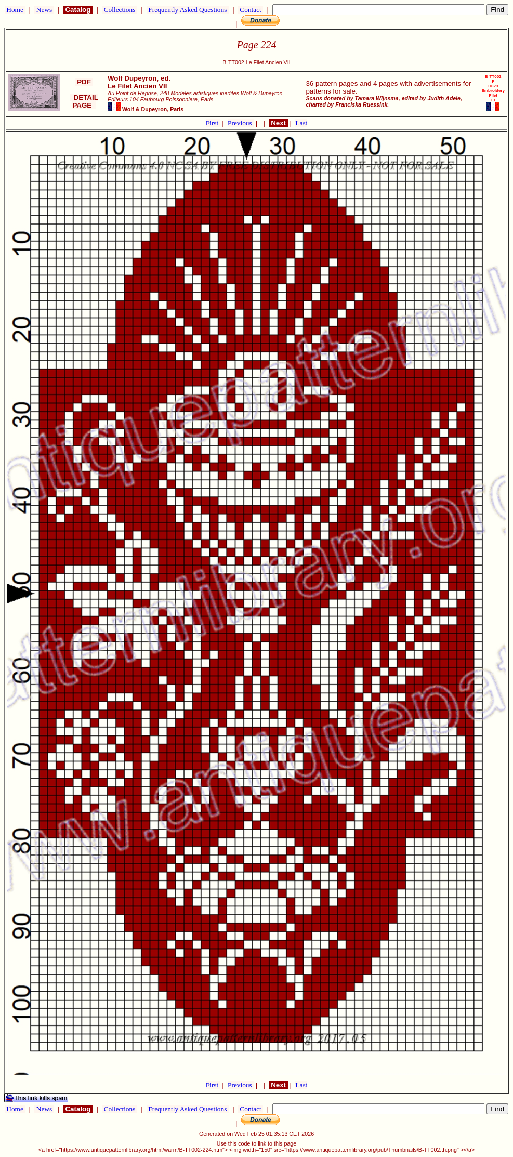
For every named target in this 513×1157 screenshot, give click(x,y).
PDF (84, 82)
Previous (241, 123)
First (213, 123)
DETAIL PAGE (84, 101)
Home (15, 10)
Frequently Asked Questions (188, 10)
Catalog (78, 10)
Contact (250, 10)
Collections (119, 10)
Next (278, 123)
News (44, 10)
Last (301, 123)
